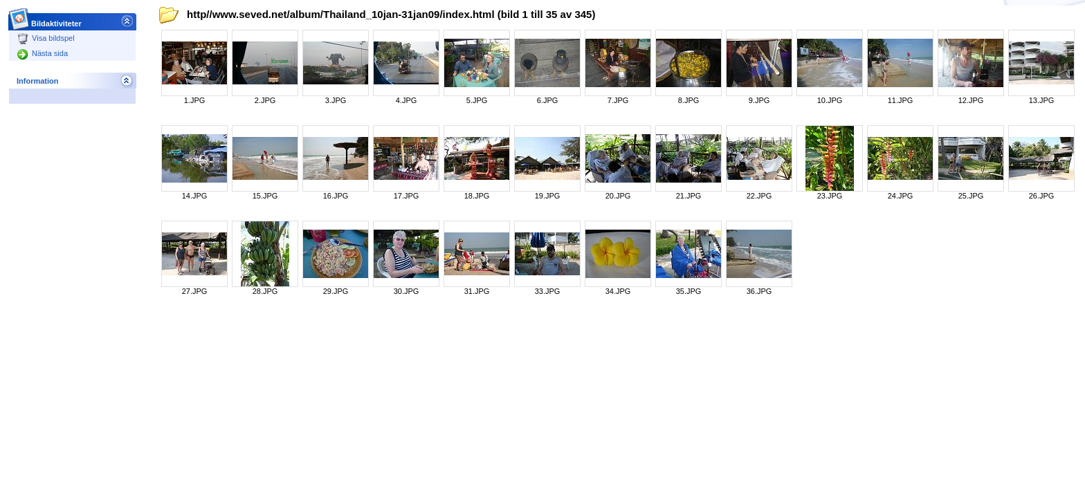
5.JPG (477, 100)
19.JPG (547, 196)
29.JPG (336, 291)
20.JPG (618, 196)
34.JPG (618, 291)
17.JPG (406, 196)
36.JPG (759, 291)
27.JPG (195, 291)
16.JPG (336, 196)
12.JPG (971, 100)
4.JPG (406, 100)
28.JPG (265, 291)
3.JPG (336, 100)
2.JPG (265, 100)
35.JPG (689, 291)
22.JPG (759, 196)
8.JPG (689, 100)
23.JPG (830, 196)
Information (38, 81)
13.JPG (1042, 100)
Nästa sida (42, 53)
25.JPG (971, 196)
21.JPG (689, 196)
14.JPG (195, 196)
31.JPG (477, 291)
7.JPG (618, 100)
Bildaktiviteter (56, 20)
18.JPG (477, 196)
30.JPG (406, 291)
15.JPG (265, 196)
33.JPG (547, 291)
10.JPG (830, 100)
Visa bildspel (46, 38)
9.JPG (759, 100)
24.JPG (900, 196)
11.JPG (900, 100)
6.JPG (547, 100)
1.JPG (195, 100)
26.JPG (1042, 196)
